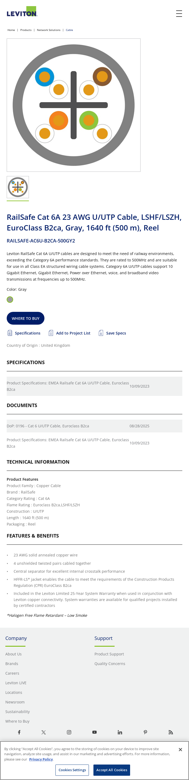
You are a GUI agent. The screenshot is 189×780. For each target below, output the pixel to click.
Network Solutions (49, 30)
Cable (69, 30)
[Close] (180, 749)
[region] (94, 760)
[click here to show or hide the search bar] (168, 14)
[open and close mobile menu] (179, 13)
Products (26, 30)
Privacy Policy (41, 759)
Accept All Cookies (111, 769)
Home (11, 30)
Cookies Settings (72, 769)
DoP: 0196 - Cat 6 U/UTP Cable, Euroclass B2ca (48, 425)
